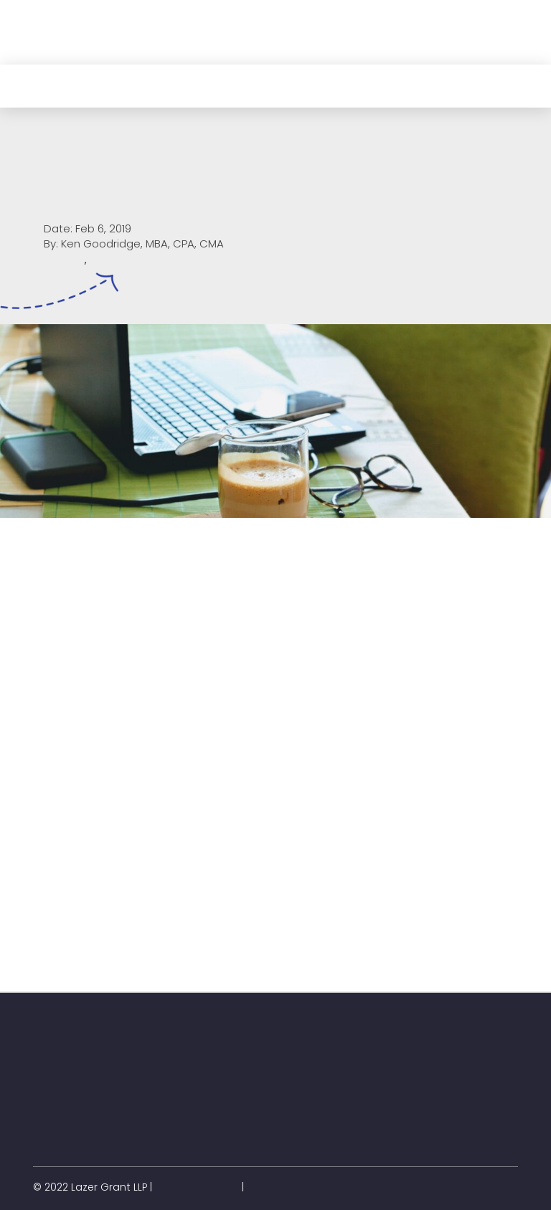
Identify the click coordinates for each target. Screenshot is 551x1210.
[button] (48, 48)
